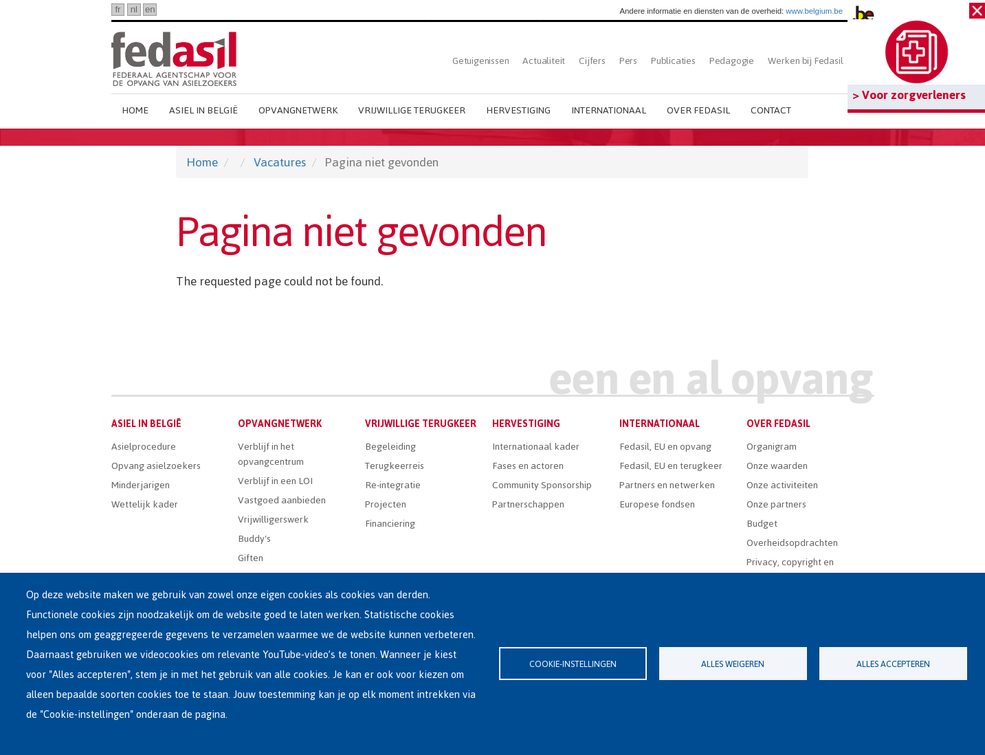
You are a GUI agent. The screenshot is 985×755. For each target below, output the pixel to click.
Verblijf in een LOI (275, 481)
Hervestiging (518, 110)
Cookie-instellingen (573, 663)
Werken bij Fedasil (805, 61)
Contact (771, 110)
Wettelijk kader (144, 504)
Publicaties (673, 61)
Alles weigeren (732, 663)
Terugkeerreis (394, 466)
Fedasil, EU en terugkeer (670, 466)
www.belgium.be (814, 11)
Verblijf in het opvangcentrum (271, 454)
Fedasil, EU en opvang (665, 446)
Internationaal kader (535, 446)
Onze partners (776, 504)
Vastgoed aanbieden (282, 500)
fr (117, 9)
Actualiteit (543, 61)
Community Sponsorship (542, 485)
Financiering (390, 523)
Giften (250, 558)
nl (134, 9)
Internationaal (608, 110)
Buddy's (254, 538)
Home (135, 110)
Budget (761, 523)
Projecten (385, 504)
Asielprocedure (143, 446)
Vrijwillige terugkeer (411, 110)
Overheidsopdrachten (792, 543)
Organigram (771, 446)
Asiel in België (203, 110)
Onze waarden (777, 466)
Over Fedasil (698, 110)
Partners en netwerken (667, 485)
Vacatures (280, 162)
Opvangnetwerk (297, 110)
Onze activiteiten (782, 485)
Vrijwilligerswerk (273, 519)
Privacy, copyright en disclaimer (790, 570)
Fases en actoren (528, 466)
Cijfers (592, 61)
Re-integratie (393, 485)
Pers (628, 61)
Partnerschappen (528, 504)
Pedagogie (731, 61)
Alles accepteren (893, 663)
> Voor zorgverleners (909, 95)
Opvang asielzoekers (156, 466)
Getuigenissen (480, 61)
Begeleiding (390, 446)
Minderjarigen (140, 485)
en (150, 9)
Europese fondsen (657, 504)
